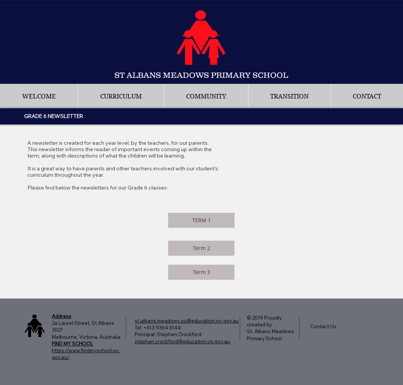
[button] (121, 96)
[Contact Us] (326, 326)
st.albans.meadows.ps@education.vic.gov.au (187, 321)
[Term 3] (201, 272)
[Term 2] (201, 248)
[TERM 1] (201, 220)
